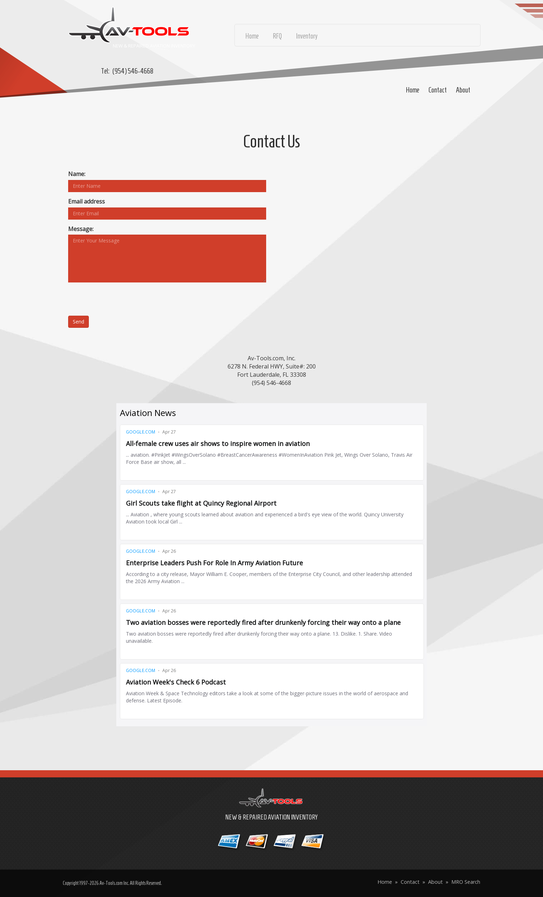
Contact (437, 90)
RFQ (277, 36)
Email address (86, 201)
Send (78, 321)
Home (412, 90)
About (463, 90)
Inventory (307, 36)
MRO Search (465, 881)
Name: (76, 174)
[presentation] (122, 302)
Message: (80, 229)
